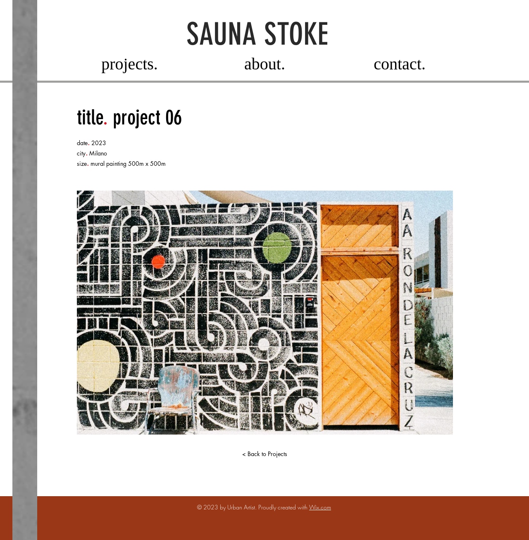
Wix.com (320, 507)
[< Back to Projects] (264, 454)
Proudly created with (283, 507)
